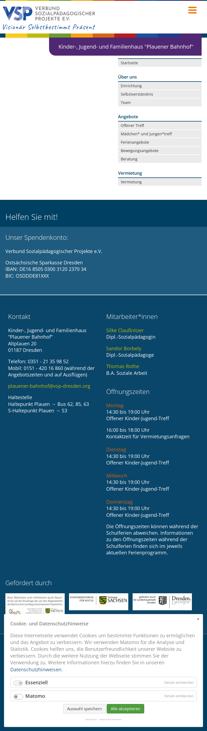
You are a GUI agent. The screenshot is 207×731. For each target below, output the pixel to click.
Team (126, 102)
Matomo (35, 698)
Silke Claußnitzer (125, 330)
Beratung (129, 158)
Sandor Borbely (123, 348)
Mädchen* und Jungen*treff (146, 133)
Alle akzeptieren (125, 710)
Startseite (129, 62)
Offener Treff (132, 125)
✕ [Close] (198, 621)
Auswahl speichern (84, 710)
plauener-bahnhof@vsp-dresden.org (49, 386)
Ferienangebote (135, 142)
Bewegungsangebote (139, 150)
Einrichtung (131, 85)
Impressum (91, 721)
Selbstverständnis (137, 94)
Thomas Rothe (122, 366)
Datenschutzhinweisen (35, 671)
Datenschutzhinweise (110, 721)
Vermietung (131, 181)
